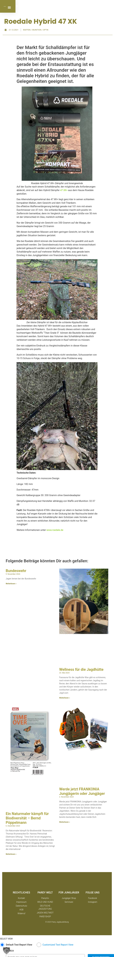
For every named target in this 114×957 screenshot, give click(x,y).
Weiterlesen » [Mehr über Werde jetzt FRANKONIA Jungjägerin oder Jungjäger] (64, 822)
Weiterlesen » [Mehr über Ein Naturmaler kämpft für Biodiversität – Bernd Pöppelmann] (11, 854)
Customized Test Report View (58, 944)
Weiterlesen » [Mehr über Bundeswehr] (11, 584)
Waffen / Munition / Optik (35, 30)
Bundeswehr (16, 571)
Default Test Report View (19, 944)
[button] (98, 7)
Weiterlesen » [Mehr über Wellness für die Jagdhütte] (64, 698)
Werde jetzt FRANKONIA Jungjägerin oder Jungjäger (82, 791)
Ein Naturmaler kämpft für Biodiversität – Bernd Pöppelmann (27, 818)
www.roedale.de (54, 530)
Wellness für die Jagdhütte (81, 669)
